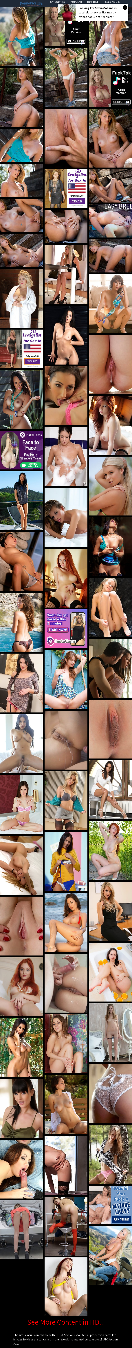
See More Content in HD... (66, 1322)
